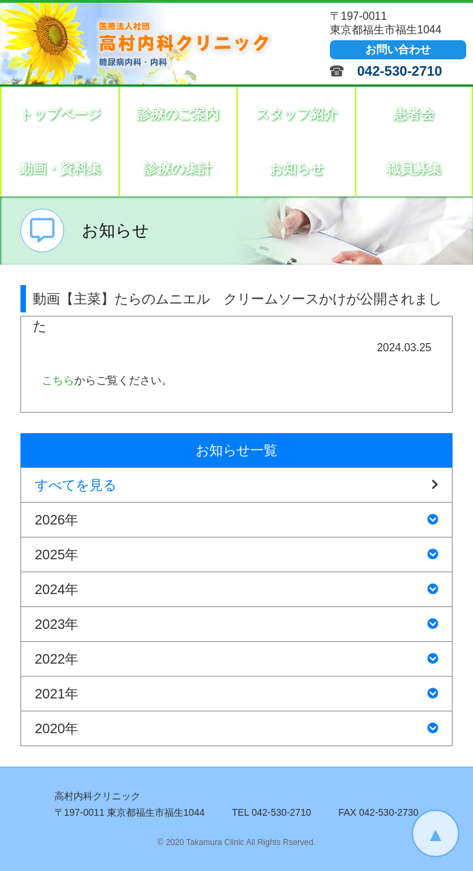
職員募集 (413, 168)
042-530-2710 (399, 70)
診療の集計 (178, 168)
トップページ (60, 113)
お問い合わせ (398, 49)
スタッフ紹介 (296, 113)
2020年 (236, 728)
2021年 (236, 694)
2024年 (236, 589)
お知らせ (296, 168)
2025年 (236, 554)
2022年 (236, 659)
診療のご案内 (178, 113)
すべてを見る (236, 485)
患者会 (413, 113)
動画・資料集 (60, 168)
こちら (58, 380)
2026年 (236, 520)
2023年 (236, 624)
